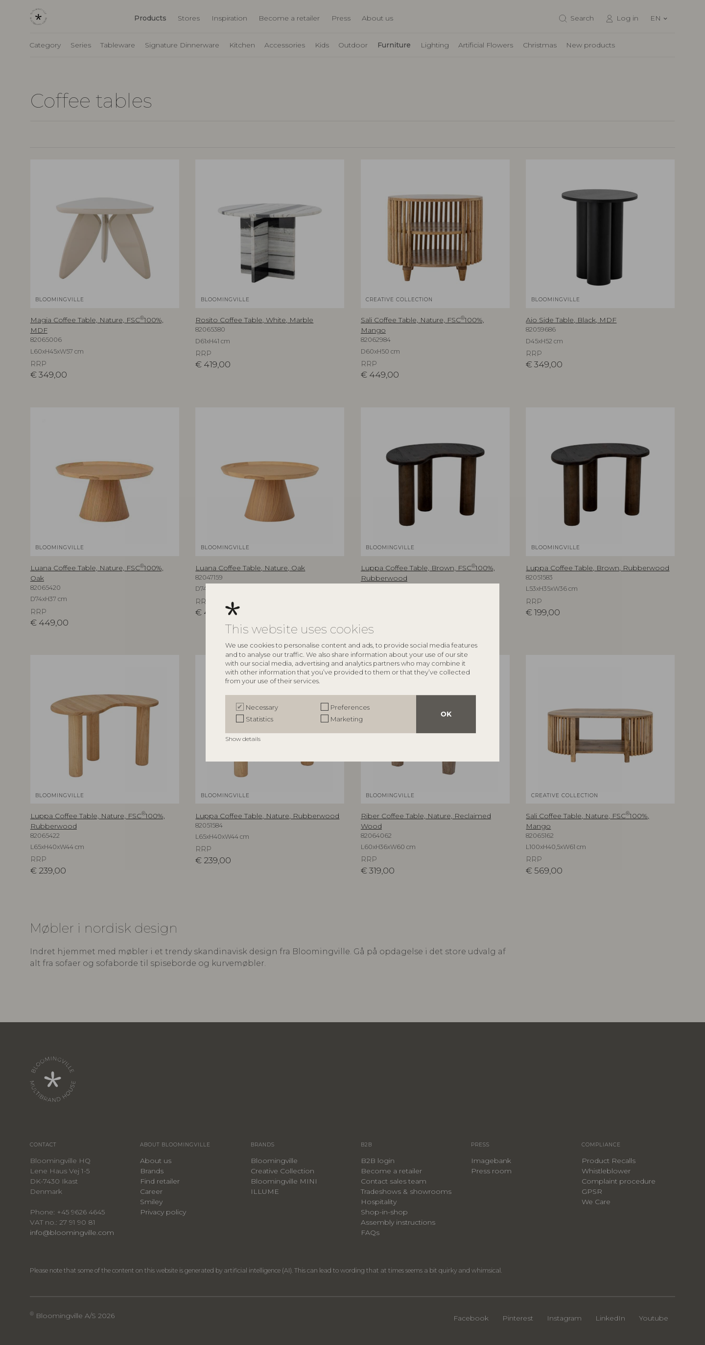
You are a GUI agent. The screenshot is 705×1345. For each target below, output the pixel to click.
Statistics (259, 719)
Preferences (350, 707)
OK (446, 714)
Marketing (346, 719)
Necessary (262, 707)
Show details (243, 738)
